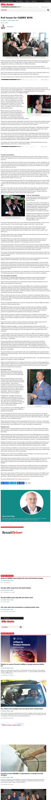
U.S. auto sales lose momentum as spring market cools (20, 595)
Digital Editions (19, 1)
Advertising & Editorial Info (7, 1)
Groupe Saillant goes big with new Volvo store (17, 586)
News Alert (20, 795)
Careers (27, 1)
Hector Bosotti (38, 796)
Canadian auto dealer (33, 691)
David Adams (38, 788)
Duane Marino (46, 796)
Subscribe (34, 1)
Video (27, 796)
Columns (20, 788)
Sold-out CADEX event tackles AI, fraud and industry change (22, 566)
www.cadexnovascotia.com (22, 485)
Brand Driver (29, 790)
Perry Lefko (7, 589)
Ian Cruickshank (38, 799)
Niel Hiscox (45, 788)
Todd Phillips (10, 32)
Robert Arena (38, 790)
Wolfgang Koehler (45, 791)
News (18, 26)
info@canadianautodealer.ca (34, 780)
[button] (5, 14)
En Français (47, 1)
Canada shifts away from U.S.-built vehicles (16, 576)
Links (2, 793)
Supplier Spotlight (28, 793)
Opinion (20, 797)
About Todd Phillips (21, 497)
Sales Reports (29, 788)
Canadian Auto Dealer (9, 580)
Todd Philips (46, 798)
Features (20, 790)
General (4, 26)
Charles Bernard (37, 793)
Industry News (12, 26)
